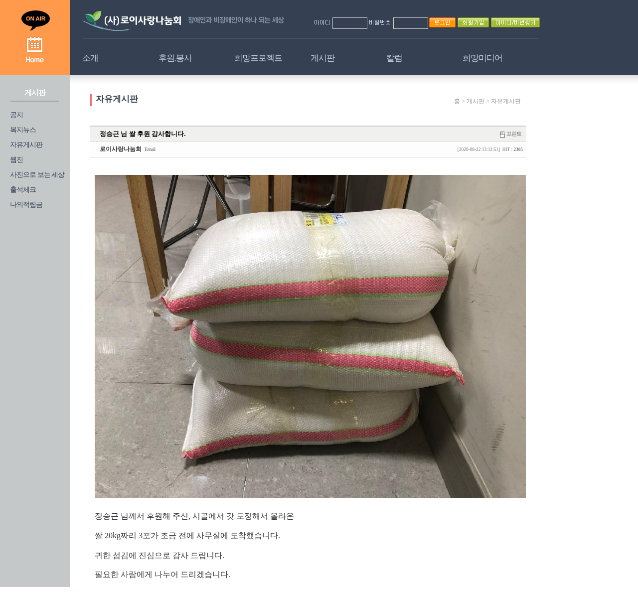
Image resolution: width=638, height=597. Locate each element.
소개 (90, 58)
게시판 (322, 58)
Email (150, 149)
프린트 (513, 134)
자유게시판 (26, 145)
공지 (16, 115)
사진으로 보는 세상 (37, 174)
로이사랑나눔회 (121, 149)
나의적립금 (26, 204)
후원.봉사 (175, 58)
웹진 (16, 159)
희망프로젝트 (258, 58)
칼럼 (394, 58)
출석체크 (23, 189)
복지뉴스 (23, 130)
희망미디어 (482, 58)
